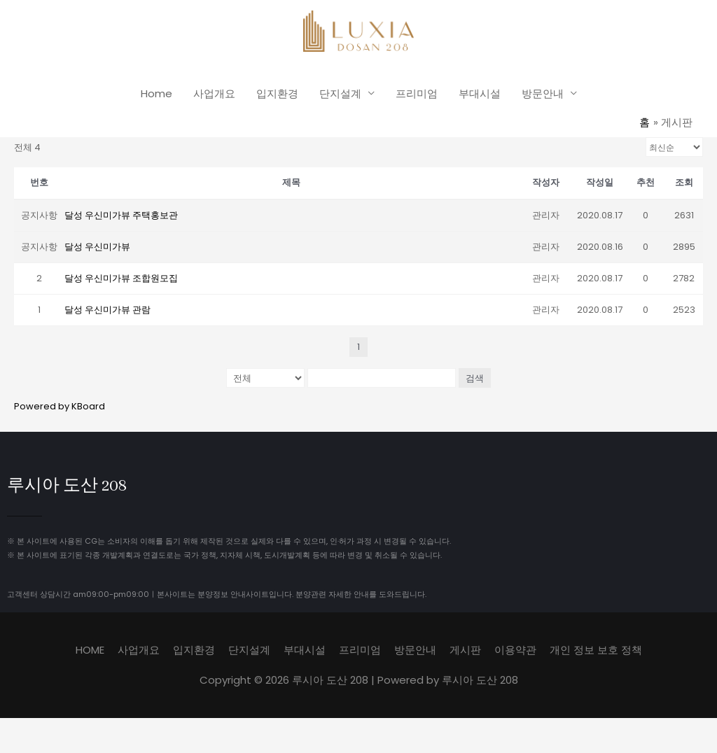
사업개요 (214, 93)
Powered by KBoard (59, 405)
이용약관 (515, 649)
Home (156, 93)
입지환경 (277, 93)
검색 (475, 377)
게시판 (465, 649)
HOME (90, 649)
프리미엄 (417, 93)
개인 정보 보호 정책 (596, 649)
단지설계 (340, 93)
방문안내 (543, 93)
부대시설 (480, 93)
